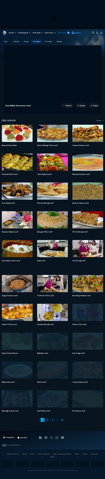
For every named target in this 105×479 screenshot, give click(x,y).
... (57, 420)
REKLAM (24, 454)
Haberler (59, 41)
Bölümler (16, 41)
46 (62, 420)
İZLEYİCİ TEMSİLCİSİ (44, 454)
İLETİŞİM (84, 454)
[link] (4, 32)
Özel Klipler (37, 41)
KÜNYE (32, 454)
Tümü (5, 41)
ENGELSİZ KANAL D (13, 454)
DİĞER (52, 457)
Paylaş (94, 106)
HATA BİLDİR (94, 454)
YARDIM (76, 454)
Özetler (26, 41)
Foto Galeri (48, 41)
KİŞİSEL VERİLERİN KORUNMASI (62, 454)
